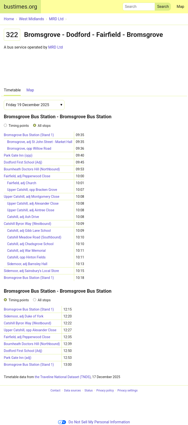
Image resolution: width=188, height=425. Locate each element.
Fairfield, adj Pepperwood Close (27, 176)
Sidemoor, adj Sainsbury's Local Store (31, 271)
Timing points (19, 126)
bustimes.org (20, 6)
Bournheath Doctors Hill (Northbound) (32, 169)
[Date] (34, 105)
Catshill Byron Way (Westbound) (27, 224)
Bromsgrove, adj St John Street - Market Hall (39, 142)
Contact (55, 390)
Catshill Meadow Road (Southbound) (34, 237)
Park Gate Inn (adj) (17, 358)
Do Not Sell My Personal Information (94, 422)
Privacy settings (127, 390)
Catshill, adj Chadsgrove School (30, 244)
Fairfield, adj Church (21, 183)
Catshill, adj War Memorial (26, 250)
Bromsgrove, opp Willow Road (29, 148)
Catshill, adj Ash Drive (23, 217)
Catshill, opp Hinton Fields (26, 257)
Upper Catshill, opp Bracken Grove (32, 190)
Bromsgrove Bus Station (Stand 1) (29, 135)
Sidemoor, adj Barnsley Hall (27, 264)
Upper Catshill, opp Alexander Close (30, 330)
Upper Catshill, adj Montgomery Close (31, 196)
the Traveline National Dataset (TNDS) (63, 377)
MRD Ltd (55, 47)
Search (139, 5)
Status (89, 390)
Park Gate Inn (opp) (18, 155)
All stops (44, 126)
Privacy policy (105, 390)
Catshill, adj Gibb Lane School (29, 230)
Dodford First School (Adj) (23, 162)
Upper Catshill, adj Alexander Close (32, 203)
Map (180, 6)
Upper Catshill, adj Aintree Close (30, 210)
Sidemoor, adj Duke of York (23, 316)
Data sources (72, 390)
